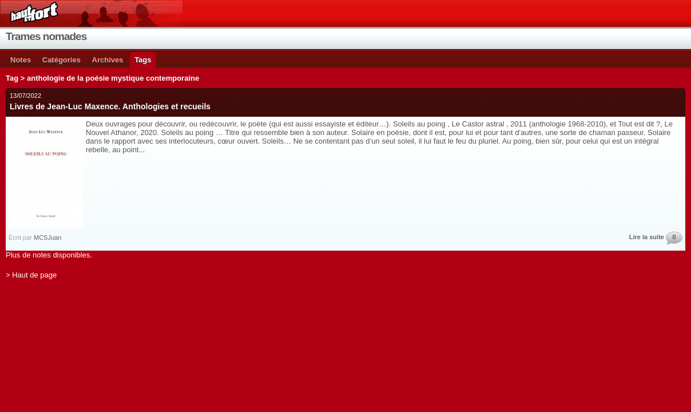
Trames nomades (46, 36)
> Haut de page (31, 275)
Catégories (61, 60)
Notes (20, 60)
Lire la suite (646, 236)
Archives (108, 60)
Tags (142, 60)
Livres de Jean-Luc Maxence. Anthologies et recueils (110, 106)
